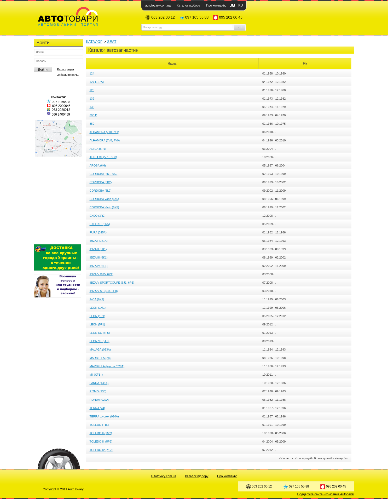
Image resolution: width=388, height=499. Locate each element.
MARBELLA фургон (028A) (107, 366)
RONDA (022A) (99, 399)
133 (92, 106)
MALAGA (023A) (100, 349)
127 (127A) (97, 81)
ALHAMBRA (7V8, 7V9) (105, 140)
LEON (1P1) (97, 316)
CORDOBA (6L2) (101, 190)
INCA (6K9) (97, 299)
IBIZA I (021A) (99, 240)
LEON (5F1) (97, 324)
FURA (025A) (98, 232)
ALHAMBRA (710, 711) (104, 132)
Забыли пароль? (68, 74)
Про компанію (216, 5)
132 (92, 98)
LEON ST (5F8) (99, 341)
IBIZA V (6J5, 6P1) (101, 274)
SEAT (112, 41)
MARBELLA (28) (100, 357)
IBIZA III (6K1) (99, 257)
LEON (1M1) (98, 307)
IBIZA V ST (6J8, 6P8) (104, 290)
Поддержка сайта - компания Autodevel (325, 494)
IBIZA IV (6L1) (99, 265)
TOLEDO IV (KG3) (101, 449)
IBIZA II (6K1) (98, 249)
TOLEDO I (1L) (99, 424)
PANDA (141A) (99, 383)
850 (92, 123)
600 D (93, 115)
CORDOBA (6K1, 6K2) (104, 173)
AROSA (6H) (98, 165)
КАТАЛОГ (94, 41)
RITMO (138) (98, 391)
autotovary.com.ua (158, 5)
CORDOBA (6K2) (101, 182)
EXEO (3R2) (98, 215)
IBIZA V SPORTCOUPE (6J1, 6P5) (112, 282)
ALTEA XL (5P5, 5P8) (103, 157)
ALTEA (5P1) (98, 148)
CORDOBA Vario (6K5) (104, 198)
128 (92, 90)
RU (240, 5)
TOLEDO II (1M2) (101, 433)
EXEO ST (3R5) (100, 224)
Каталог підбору (188, 5)
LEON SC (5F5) (100, 332)
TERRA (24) (97, 408)
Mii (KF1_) (96, 374)
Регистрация (65, 69)
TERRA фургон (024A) (104, 416)
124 (92, 73)
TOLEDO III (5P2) (101, 441)
